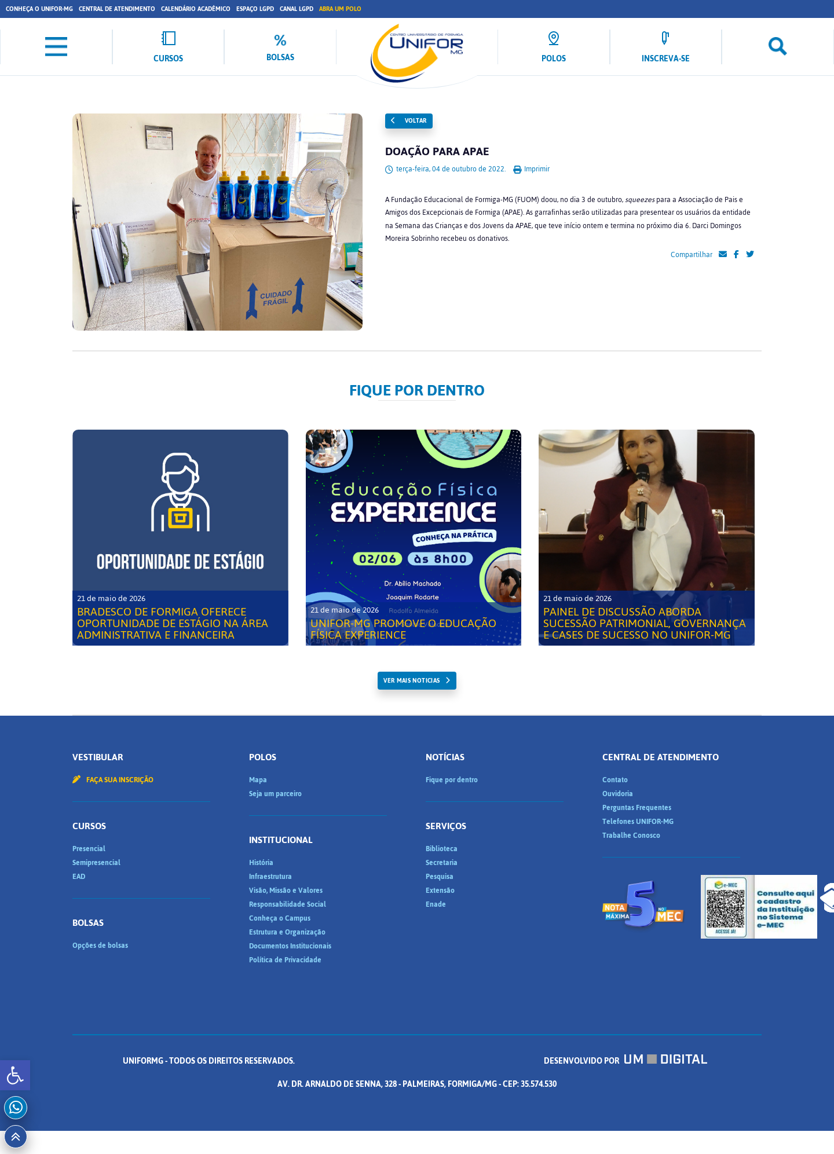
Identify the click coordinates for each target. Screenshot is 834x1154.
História (261, 863)
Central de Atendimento (117, 9)
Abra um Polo (340, 9)
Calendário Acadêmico (196, 9)
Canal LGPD (296, 9)
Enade (436, 904)
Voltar (409, 121)
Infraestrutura (270, 877)
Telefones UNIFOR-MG (638, 822)
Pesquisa (439, 877)
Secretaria (442, 863)
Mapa (258, 780)
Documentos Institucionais (290, 946)
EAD (78, 877)
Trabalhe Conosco (631, 835)
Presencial (88, 849)
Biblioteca (442, 849)
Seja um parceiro (275, 794)
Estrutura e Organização (287, 932)
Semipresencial (96, 863)
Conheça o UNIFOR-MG (39, 9)
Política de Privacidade (285, 960)
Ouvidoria (617, 794)
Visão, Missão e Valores (286, 890)
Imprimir (531, 169)
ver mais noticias (411, 681)
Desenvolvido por (625, 1061)
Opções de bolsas (100, 945)
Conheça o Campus (279, 918)
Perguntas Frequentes (636, 808)
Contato (615, 780)
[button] (15, 1075)
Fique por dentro (452, 780)
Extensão (440, 890)
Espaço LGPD (255, 9)
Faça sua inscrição (112, 780)
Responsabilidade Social (287, 904)
